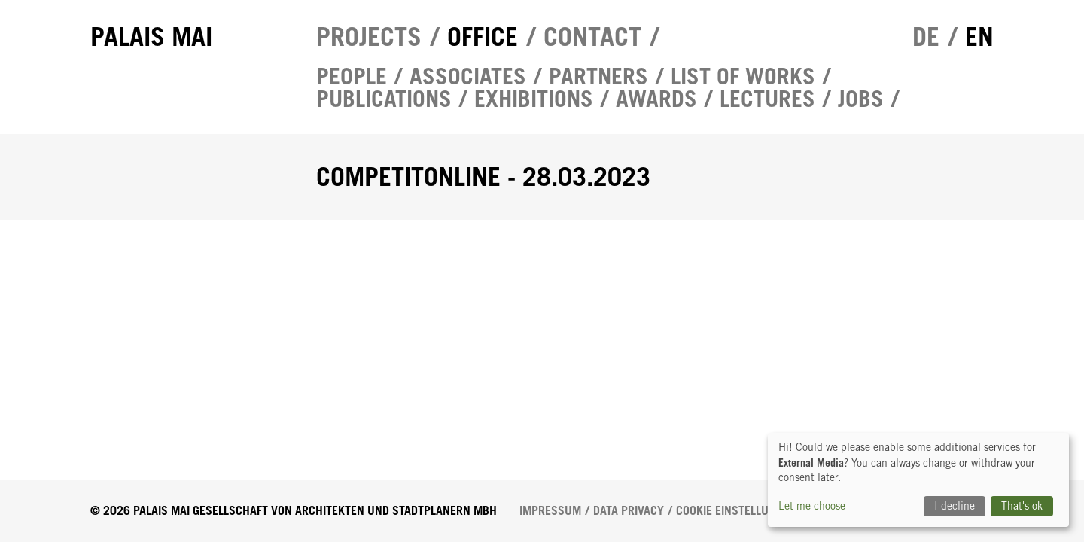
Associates (468, 76)
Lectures (767, 98)
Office (482, 37)
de (925, 37)
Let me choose (811, 506)
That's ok (1022, 506)
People (351, 76)
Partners (598, 76)
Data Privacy (628, 511)
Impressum (550, 511)
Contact (592, 37)
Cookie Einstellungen (736, 511)
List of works (743, 76)
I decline (954, 506)
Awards (656, 98)
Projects (369, 37)
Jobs (861, 98)
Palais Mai (151, 37)
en (979, 37)
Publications (384, 98)
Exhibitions (533, 98)
